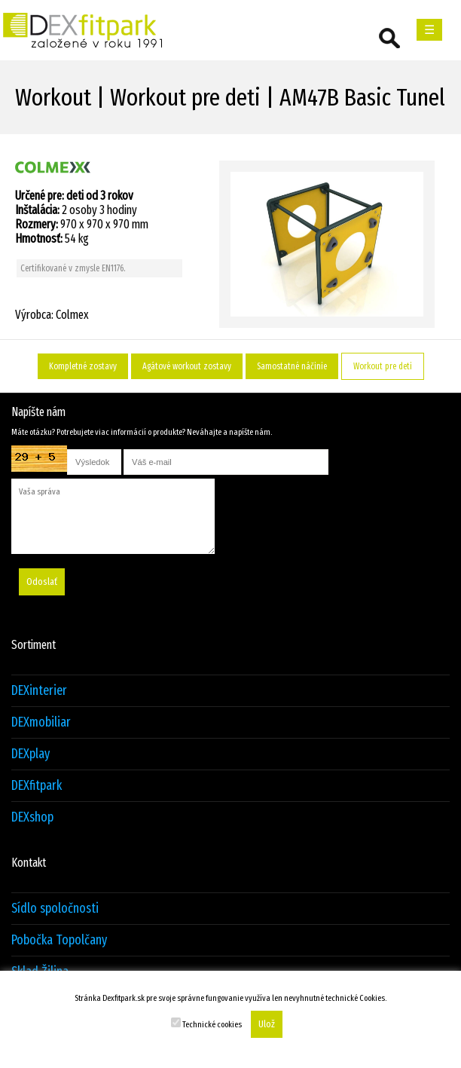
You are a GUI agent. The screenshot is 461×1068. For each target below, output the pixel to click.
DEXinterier (39, 691)
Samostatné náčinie (292, 366)
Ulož (266, 1024)
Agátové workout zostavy (186, 366)
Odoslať (41, 582)
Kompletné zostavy (83, 366)
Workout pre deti (382, 366)
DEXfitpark (36, 786)
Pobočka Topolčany (59, 940)
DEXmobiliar (41, 722)
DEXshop (32, 817)
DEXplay (30, 754)
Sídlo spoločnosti (55, 909)
